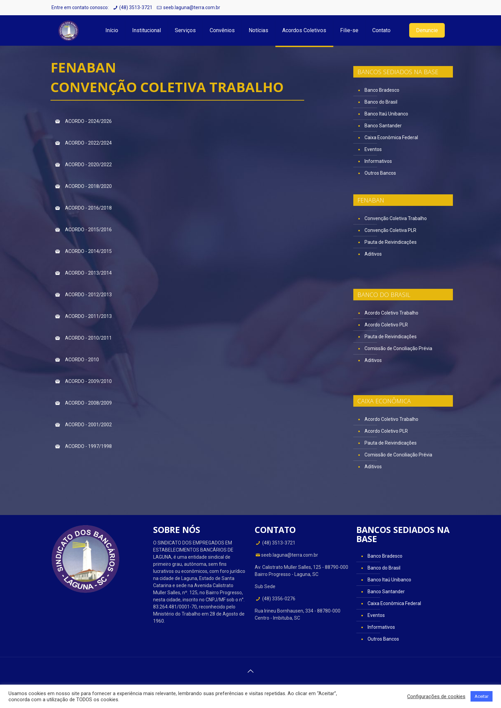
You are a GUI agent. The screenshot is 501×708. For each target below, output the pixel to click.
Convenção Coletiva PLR (390, 230)
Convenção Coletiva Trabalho (395, 218)
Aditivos (373, 254)
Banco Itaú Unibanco (386, 113)
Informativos (378, 161)
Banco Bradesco (381, 90)
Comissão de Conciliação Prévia (398, 348)
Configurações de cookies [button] (436, 696)
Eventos (373, 149)
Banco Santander (383, 125)
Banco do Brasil (380, 102)
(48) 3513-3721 (135, 7)
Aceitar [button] (481, 696)
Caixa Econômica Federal (391, 137)
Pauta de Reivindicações (390, 242)
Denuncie (427, 30)
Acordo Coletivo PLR (386, 324)
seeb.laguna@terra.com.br (191, 7)
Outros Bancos (380, 173)
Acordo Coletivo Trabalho (391, 313)
